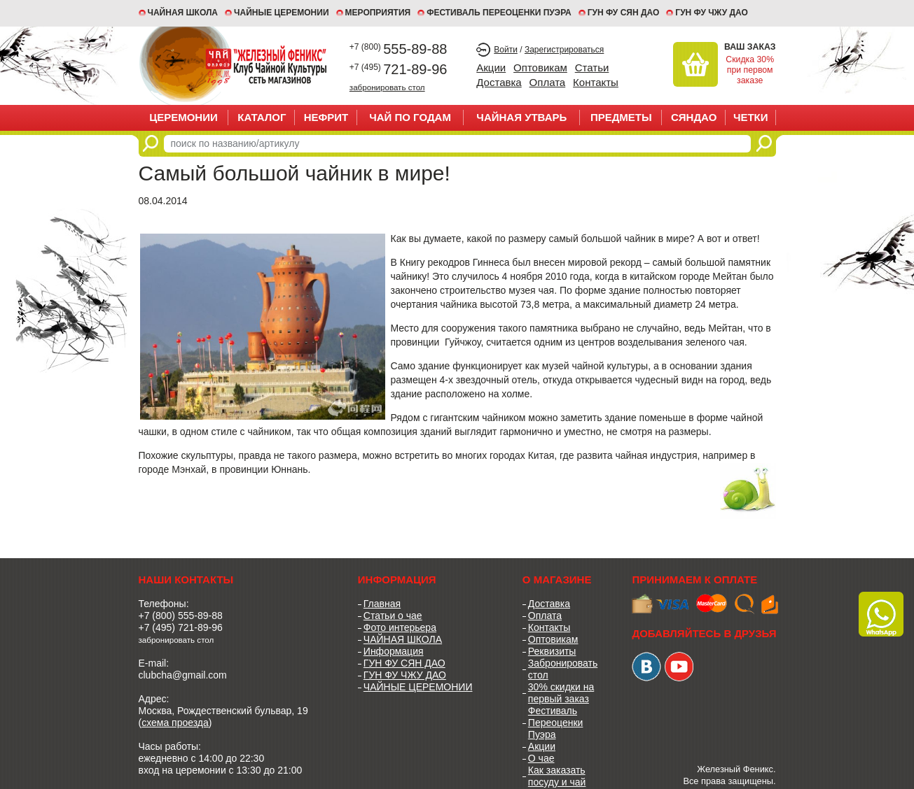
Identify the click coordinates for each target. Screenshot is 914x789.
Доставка (498, 82)
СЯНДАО (693, 117)
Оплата (547, 82)
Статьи (592, 67)
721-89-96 (398, 69)
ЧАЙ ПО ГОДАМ (410, 117)
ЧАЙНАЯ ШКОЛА (402, 639)
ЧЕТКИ (750, 117)
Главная (382, 603)
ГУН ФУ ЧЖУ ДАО (711, 12)
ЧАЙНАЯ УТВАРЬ (521, 117)
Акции (491, 67)
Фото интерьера (399, 627)
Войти (506, 50)
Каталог (261, 117)
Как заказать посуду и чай (557, 776)
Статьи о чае (392, 615)
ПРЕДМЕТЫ (621, 117)
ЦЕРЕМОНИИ (183, 117)
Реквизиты (552, 651)
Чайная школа (183, 12)
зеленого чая (715, 342)
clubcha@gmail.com (183, 675)
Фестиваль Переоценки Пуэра (555, 722)
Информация (393, 651)
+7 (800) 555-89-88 (181, 615)
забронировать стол (387, 87)
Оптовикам (540, 67)
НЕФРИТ (326, 117)
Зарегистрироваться (564, 50)
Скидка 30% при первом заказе (750, 70)
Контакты (595, 82)
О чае (541, 758)
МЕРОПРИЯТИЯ (378, 12)
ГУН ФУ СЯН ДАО (624, 12)
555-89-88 (398, 49)
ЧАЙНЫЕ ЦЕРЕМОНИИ (281, 12)
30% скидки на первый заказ (561, 692)
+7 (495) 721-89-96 (181, 627)
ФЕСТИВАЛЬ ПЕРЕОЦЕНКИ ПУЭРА (499, 12)
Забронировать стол (562, 669)
